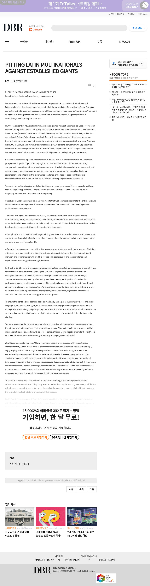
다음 (92, 489)
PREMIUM (74, 42)
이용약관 (50, 559)
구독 (99, 42)
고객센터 (130, 14)
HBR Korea (142, 14)
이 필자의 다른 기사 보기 (19, 463)
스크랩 (94, 85)
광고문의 (111, 559)
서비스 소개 (40, 559)
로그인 (111, 14)
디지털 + (49, 42)
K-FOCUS (124, 42)
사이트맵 (102, 559)
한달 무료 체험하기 (36, 437)
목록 (81, 489)
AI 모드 (139, 27)
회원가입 (120, 14)
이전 (71, 489)
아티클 (24, 42)
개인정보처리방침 (72, 559)
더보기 (89, 85)
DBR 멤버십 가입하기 (64, 437)
